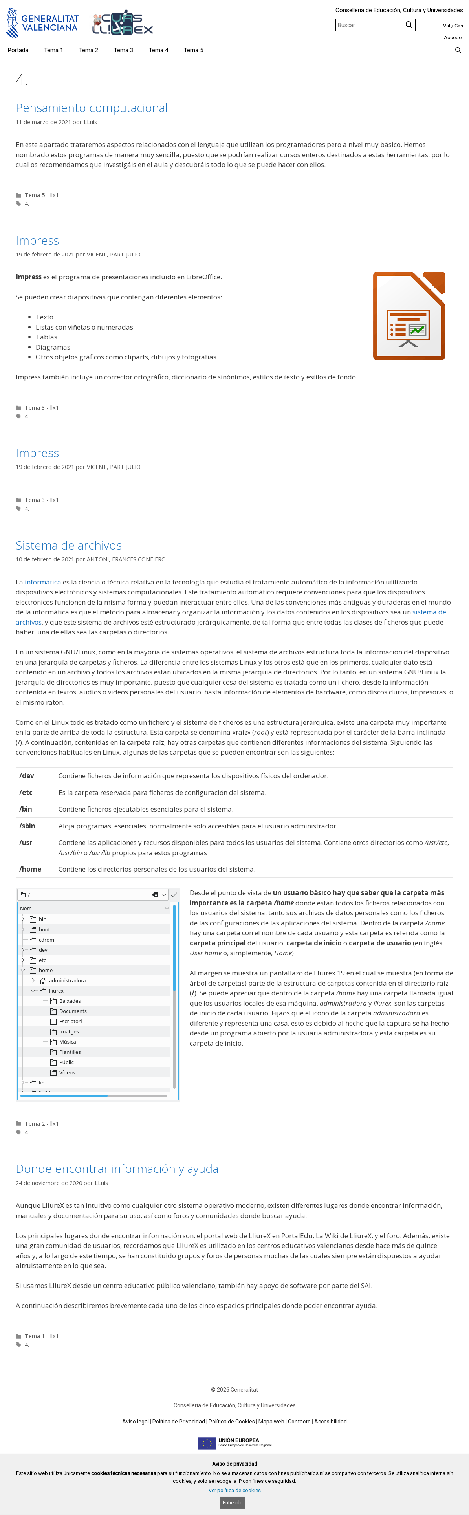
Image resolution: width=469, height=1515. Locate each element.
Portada (18, 50)
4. (27, 203)
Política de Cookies (232, 1421)
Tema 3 (123, 50)
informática (43, 581)
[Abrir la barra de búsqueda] (458, 50)
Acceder (453, 37)
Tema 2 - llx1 (42, 1123)
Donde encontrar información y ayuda (117, 1168)
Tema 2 (88, 50)
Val (446, 26)
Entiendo (233, 1503)
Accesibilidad (330, 1421)
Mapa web (271, 1421)
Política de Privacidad (178, 1421)
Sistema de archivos (69, 545)
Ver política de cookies (235, 1490)
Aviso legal (135, 1421)
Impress (37, 240)
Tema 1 (53, 50)
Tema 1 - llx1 (42, 1336)
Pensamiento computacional (92, 107)
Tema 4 (158, 50)
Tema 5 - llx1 (42, 195)
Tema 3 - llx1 (42, 407)
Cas (458, 26)
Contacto (299, 1421)
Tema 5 (193, 50)
